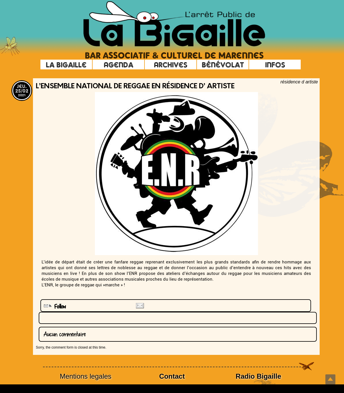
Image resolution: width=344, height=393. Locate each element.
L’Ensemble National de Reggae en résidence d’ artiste (135, 86)
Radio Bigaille (258, 376)
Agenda (118, 64)
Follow (54, 306)
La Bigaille (66, 64)
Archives (170, 64)
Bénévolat (223, 64)
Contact (172, 376)
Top (330, 379)
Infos (275, 64)
